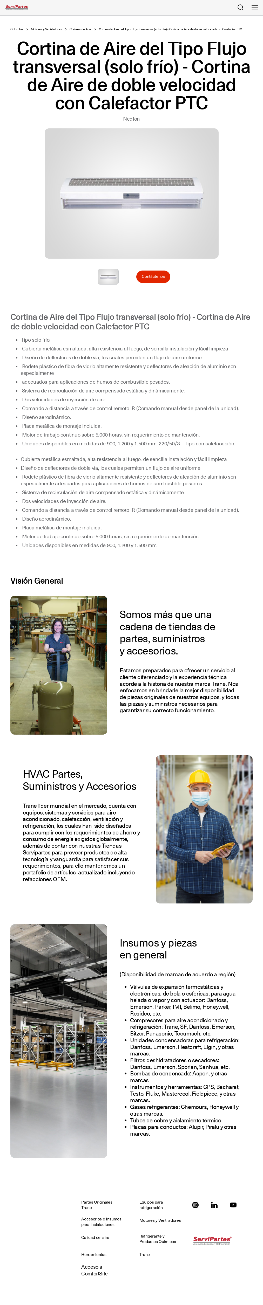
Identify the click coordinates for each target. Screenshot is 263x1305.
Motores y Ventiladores (46, 29)
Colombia (17, 29)
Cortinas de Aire (80, 29)
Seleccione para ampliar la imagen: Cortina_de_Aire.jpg (108, 277)
